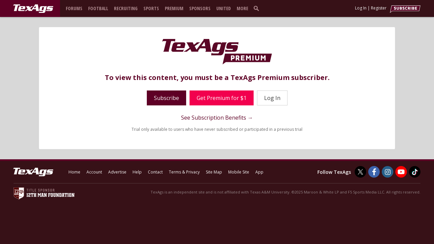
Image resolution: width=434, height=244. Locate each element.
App (259, 172)
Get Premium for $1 (221, 98)
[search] (258, 8)
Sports (151, 8)
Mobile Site (238, 172)
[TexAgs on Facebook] (374, 172)
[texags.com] (33, 8)
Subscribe (166, 98)
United (223, 8)
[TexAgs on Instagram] (387, 172)
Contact (155, 172)
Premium (174, 8)
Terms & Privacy (184, 172)
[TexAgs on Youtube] (401, 172)
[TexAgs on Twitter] (360, 172)
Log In (361, 8)
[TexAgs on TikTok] (414, 172)
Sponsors (200, 8)
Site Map (214, 172)
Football (98, 8)
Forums (74, 8)
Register (379, 8)
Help (137, 172)
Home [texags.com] (74, 172)
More (242, 8)
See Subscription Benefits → (217, 117)
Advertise (117, 172)
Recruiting (126, 8)
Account (94, 172)
